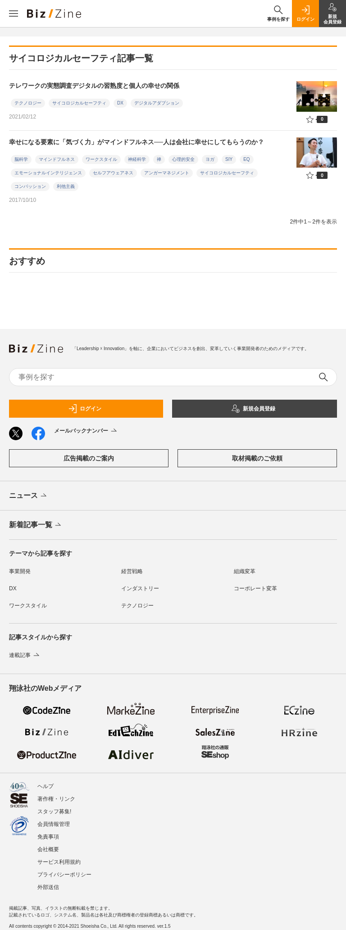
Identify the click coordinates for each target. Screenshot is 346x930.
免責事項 (48, 837)
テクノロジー (27, 102)
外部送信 (48, 887)
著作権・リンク (56, 799)
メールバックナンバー (86, 431)
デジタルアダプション (156, 102)
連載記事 (25, 655)
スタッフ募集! (54, 811)
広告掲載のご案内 (89, 458)
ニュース (28, 496)
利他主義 (66, 186)
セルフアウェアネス (113, 172)
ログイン (84, 408)
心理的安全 (183, 159)
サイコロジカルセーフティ (79, 102)
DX (120, 102)
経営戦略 (132, 571)
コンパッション (30, 186)
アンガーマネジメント (166, 172)
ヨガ (209, 159)
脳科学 (21, 159)
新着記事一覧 (36, 525)
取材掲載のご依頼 (257, 458)
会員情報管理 (53, 824)
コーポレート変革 (255, 588)
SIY (228, 159)
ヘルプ (45, 786)
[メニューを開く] (13, 13)
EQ (246, 159)
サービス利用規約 (59, 862)
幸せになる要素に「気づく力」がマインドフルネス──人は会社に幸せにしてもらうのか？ (136, 142)
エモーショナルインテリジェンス (48, 172)
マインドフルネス (57, 159)
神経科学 (137, 159)
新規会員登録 (253, 408)
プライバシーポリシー (64, 874)
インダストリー (140, 588)
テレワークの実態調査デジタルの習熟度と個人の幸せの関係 (94, 85)
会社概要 (48, 849)
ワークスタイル (101, 159)
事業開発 (20, 571)
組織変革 (244, 571)
